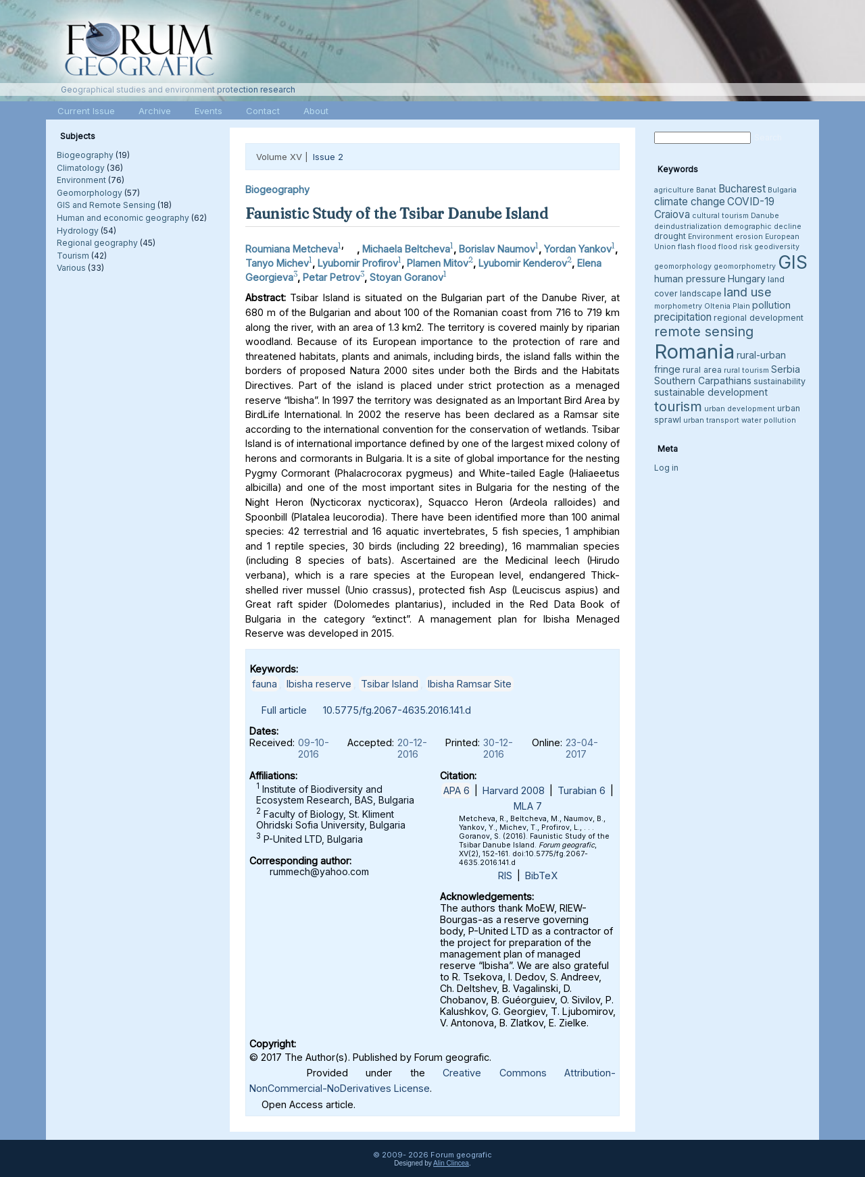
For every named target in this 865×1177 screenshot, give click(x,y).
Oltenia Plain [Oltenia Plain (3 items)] (727, 306)
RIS (505, 875)
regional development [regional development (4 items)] (759, 318)
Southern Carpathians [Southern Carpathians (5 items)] (702, 380)
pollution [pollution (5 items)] (771, 305)
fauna (264, 683)
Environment (81, 180)
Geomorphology (89, 193)
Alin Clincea (451, 1163)
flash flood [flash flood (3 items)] (697, 246)
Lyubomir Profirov (358, 263)
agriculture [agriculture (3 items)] (674, 190)
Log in (666, 468)
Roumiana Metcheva (291, 249)
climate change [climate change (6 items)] (689, 201)
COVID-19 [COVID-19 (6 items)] (750, 201)
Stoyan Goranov (406, 276)
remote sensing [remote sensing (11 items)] (703, 331)
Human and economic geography (123, 218)
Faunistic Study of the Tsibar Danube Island (396, 213)
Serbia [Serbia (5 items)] (785, 369)
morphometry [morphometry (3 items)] (678, 306)
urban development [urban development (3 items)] (739, 408)
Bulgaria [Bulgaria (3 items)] (782, 190)
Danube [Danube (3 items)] (765, 215)
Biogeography (85, 155)
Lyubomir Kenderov (522, 263)
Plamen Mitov (437, 263)
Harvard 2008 (514, 790)
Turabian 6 (582, 790)
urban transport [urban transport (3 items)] (711, 420)
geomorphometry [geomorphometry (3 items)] (745, 266)
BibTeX (541, 875)
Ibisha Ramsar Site (470, 683)
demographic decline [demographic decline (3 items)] (762, 226)
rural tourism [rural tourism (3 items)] (746, 370)
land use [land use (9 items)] (748, 291)
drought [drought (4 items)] (670, 236)
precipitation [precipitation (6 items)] (683, 317)
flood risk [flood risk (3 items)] (735, 246)
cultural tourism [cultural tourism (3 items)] (720, 215)
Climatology (81, 168)
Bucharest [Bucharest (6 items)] (742, 188)
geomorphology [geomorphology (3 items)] (683, 266)
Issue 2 (328, 156)
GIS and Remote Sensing (106, 205)
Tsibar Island (389, 683)
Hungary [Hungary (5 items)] (747, 278)
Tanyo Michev (277, 263)
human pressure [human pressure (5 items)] (690, 278)
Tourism (73, 256)
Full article (284, 710)
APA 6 (456, 790)
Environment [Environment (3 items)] (710, 236)
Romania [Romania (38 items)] (694, 351)
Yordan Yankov (578, 249)
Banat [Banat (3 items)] (706, 190)
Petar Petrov (331, 276)
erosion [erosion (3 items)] (749, 236)
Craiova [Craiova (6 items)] (672, 214)
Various (71, 268)
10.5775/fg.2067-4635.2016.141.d (397, 710)
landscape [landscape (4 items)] (701, 293)
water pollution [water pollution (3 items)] (768, 420)
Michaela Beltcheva (406, 249)
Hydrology (78, 231)
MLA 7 (528, 806)
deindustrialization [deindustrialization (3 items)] (688, 226)
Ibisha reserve (319, 683)
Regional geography (97, 243)
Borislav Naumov (497, 249)
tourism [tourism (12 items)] (678, 406)
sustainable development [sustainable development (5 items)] (711, 392)
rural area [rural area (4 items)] (702, 370)
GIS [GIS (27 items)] (793, 262)
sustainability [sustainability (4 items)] (779, 381)
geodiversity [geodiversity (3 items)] (776, 246)
